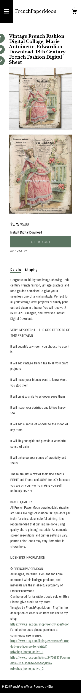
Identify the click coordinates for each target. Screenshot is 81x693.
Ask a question (18, 250)
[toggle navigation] (6, 11)
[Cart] (74, 12)
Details (15, 269)
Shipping (31, 269)
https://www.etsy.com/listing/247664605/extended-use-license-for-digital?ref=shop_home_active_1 (39, 646)
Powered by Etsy (43, 686)
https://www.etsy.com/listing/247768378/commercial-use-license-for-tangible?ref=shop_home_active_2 (40, 663)
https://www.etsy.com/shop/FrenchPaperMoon (39, 624)
